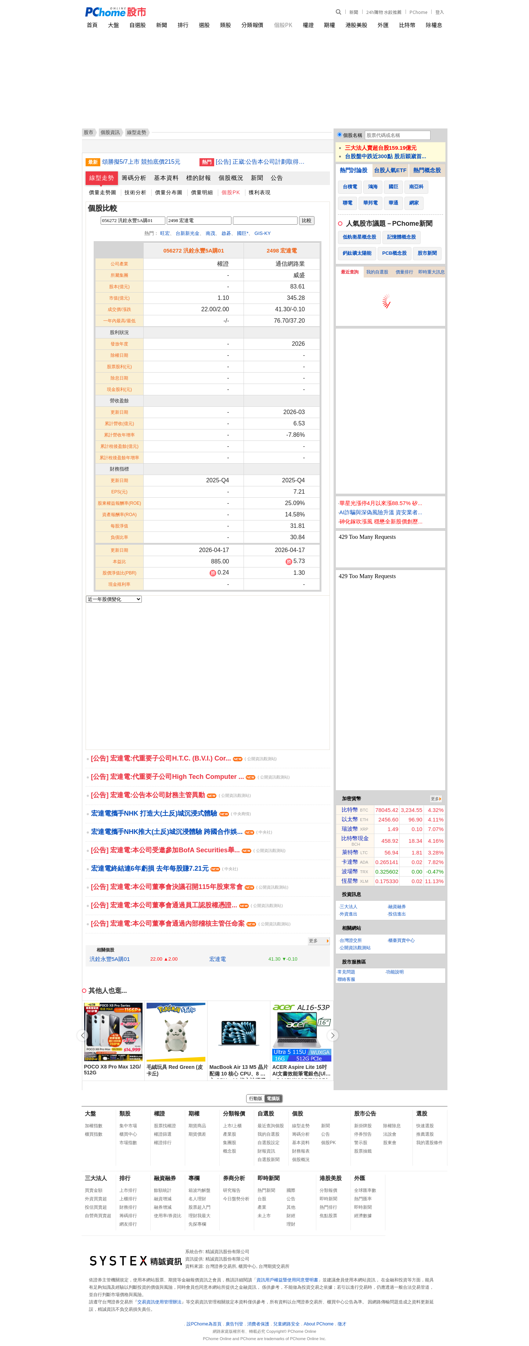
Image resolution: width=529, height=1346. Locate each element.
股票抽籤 (363, 1151)
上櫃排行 (128, 1198)
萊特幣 (350, 852)
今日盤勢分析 (236, 1198)
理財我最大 (199, 1215)
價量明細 (202, 192)
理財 (291, 1224)
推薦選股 (425, 1134)
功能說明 (395, 972)
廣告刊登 (234, 1324)
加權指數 (93, 1125)
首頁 (92, 25)
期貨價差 (197, 1134)
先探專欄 (197, 1224)
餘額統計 (163, 1190)
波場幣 (350, 871)
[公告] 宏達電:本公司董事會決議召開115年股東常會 (189, 886)
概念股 (229, 1151)
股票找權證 (165, 1125)
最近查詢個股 (271, 1125)
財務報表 (301, 1151)
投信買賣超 (96, 1207)
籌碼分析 (134, 178)
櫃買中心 (128, 1134)
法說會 (389, 1134)
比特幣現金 (355, 838)
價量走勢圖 (102, 192)
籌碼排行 (128, 1215)
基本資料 (166, 178)
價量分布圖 (169, 192)
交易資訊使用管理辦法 (159, 1302)
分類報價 (252, 25)
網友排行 (128, 1224)
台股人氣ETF (390, 170)
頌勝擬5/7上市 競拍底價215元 (141, 162)
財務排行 (128, 1207)
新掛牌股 (363, 1125)
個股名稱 (352, 135)
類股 (225, 25)
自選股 (137, 25)
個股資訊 (110, 132)
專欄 (193, 1178)
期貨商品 (197, 1125)
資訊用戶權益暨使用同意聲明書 (287, 1279)
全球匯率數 (365, 1190)
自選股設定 (269, 1142)
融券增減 (163, 1207)
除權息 (434, 25)
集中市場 (128, 1125)
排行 (182, 25)
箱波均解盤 (199, 1190)
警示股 (360, 1142)
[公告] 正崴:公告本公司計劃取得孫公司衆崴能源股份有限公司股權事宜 (262, 162)
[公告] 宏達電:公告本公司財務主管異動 (171, 795)
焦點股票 (328, 1215)
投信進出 (397, 914)
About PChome (319, 1324)
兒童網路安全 (286, 1324)
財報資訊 (266, 1151)
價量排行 (404, 272)
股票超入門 (199, 1207)
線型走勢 (101, 178)
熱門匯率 (363, 1198)
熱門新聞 (266, 1190)
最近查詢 (350, 272)
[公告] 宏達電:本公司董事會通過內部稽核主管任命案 (191, 923)
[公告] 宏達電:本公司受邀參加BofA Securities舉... (188, 850)
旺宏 (165, 233)
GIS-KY (263, 233)
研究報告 (232, 1190)
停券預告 (363, 1134)
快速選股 (425, 1125)
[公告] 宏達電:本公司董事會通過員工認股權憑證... (187, 905)
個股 (297, 1113)
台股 (262, 1198)
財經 (291, 1215)
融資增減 (163, 1198)
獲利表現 (260, 192)
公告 (277, 178)
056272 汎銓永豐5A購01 (193, 250)
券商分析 (234, 1178)
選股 (204, 25)
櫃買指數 (93, 1134)
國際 (291, 1190)
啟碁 (226, 233)
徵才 (342, 1324)
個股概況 (231, 178)
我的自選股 (377, 272)
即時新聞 (269, 1178)
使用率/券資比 (167, 1215)
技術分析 (136, 192)
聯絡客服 (346, 979)
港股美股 (356, 25)
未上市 (264, 1215)
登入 (439, 12)
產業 (262, 1207)
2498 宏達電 (282, 250)
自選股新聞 (269, 1159)
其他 (291, 1207)
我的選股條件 (429, 1142)
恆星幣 (350, 881)
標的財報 (198, 178)
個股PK (283, 25)
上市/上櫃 (232, 1125)
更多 (313, 940)
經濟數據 (363, 1215)
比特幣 (407, 25)
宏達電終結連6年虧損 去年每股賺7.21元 (164, 868)
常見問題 (346, 972)
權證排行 (163, 1142)
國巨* (242, 233)
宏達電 (217, 959)
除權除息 (392, 1125)
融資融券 (397, 906)
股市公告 (365, 1113)
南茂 (210, 233)
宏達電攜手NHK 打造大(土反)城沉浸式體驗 (171, 813)
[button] (332, 1035)
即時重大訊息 (431, 272)
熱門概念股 (427, 170)
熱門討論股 (353, 170)
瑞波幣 (350, 829)
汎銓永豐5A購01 (110, 959)
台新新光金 (187, 233)
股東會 (389, 1142)
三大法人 (348, 906)
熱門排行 (328, 1207)
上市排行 (128, 1190)
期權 (329, 25)
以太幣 (350, 819)
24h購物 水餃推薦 (384, 12)
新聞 (353, 12)
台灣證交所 (351, 940)
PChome (418, 12)
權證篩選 (163, 1134)
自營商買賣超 (98, 1215)
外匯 (383, 25)
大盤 (113, 25)
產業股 (229, 1134)
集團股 (229, 1142)
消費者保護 (258, 1324)
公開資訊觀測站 (355, 947)
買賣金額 (93, 1190)
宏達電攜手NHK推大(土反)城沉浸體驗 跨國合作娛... (181, 831)
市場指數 (128, 1142)
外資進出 (348, 914)
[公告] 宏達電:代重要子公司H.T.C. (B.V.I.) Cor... (184, 758)
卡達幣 (350, 862)
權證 (308, 25)
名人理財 (197, 1198)
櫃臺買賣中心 (401, 940)
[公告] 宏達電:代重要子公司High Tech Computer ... (190, 776)
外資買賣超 (96, 1198)
